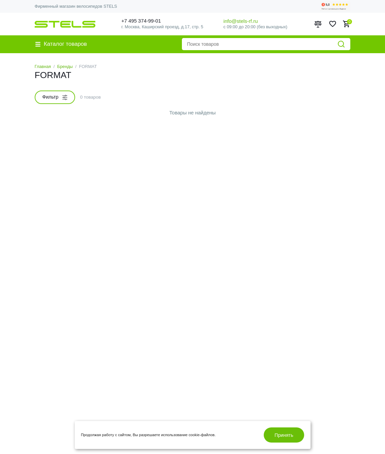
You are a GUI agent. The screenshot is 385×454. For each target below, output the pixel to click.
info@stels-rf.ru (240, 21)
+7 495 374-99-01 (142, 21)
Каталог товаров (61, 44)
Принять (284, 435)
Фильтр (54, 97)
